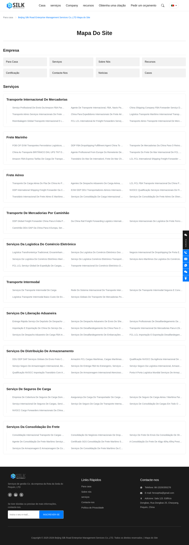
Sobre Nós (105, 61)
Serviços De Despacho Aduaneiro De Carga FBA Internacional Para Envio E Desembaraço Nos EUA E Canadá (38, 334)
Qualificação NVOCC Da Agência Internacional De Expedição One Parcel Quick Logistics (156, 359)
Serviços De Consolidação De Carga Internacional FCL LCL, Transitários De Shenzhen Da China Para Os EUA (97, 196)
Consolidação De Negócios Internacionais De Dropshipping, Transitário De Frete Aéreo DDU (97, 435)
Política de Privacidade (92, 507)
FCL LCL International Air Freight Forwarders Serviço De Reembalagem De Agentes (97, 121)
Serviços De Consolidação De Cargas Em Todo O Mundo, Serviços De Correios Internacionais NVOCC (156, 404)
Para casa (8, 17)
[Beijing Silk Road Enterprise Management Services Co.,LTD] (18, 477)
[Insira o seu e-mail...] (26, 514)
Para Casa (12, 61)
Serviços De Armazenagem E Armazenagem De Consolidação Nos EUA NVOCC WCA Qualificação (38, 448)
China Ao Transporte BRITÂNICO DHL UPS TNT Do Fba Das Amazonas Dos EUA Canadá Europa (38, 152)
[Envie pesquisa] (163, 5)
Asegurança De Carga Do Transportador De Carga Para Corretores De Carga (97, 397)
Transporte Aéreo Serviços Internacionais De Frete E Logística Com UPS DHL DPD (38, 114)
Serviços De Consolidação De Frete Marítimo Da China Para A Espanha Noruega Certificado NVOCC (97, 448)
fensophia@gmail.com (163, 493)
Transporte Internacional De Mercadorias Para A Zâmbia (156, 328)
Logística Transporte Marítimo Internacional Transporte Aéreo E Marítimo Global (156, 114)
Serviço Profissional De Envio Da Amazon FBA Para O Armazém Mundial (38, 107)
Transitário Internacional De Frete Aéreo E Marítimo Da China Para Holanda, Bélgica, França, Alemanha (38, 196)
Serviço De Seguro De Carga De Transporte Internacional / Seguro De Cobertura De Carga (97, 404)
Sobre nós (86, 492)
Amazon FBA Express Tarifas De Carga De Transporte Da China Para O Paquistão (38, 159)
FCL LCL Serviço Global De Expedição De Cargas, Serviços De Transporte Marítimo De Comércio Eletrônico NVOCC (38, 265)
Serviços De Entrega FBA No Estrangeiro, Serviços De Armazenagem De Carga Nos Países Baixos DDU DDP (97, 366)
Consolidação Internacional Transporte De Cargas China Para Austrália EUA (38, 435)
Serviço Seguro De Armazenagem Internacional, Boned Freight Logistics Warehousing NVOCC (38, 366)
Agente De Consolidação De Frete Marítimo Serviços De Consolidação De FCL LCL (38, 441)
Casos (148, 73)
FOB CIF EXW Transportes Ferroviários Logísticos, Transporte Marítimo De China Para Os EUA (38, 145)
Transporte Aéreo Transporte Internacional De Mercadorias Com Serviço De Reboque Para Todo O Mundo (156, 121)
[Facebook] (10, 495)
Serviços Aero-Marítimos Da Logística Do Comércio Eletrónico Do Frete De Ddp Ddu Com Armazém (156, 259)
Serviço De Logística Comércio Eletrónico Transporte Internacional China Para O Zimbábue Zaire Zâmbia (97, 259)
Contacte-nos (87, 502)
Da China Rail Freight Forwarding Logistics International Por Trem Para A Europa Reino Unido (97, 221)
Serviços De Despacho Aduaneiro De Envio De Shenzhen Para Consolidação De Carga (97, 321)
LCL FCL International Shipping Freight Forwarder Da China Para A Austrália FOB (156, 159)
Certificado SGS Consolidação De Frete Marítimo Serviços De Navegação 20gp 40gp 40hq (97, 441)
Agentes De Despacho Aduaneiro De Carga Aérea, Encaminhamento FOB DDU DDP (97, 183)
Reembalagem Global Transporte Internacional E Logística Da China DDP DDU (38, 121)
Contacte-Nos (60, 73)
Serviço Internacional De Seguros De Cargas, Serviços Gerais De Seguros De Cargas (38, 404)
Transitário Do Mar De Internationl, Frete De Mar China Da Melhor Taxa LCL (97, 159)
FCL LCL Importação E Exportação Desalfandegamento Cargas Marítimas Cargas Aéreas (156, 334)
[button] (174, 5)
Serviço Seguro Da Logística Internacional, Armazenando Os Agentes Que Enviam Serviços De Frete (156, 366)
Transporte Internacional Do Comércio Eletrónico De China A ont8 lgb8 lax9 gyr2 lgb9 (97, 265)
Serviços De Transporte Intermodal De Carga (34, 290)
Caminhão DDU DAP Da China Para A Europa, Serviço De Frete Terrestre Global (38, 228)
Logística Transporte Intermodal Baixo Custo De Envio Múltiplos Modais (38, 297)
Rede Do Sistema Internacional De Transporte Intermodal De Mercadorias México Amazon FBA (97, 290)
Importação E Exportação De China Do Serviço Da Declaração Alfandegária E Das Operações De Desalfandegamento (38, 328)
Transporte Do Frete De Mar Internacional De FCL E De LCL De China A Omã (156, 152)
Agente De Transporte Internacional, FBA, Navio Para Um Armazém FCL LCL (97, 107)
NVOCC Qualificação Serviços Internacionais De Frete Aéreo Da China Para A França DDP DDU (156, 190)
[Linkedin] (16, 495)
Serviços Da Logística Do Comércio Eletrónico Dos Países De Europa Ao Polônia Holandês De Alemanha (97, 252)
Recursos (150, 61)
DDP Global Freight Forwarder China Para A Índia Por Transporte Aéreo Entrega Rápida (38, 221)
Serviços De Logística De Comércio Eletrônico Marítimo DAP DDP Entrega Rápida (38, 259)
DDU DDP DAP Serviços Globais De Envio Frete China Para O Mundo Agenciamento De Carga (38, 359)
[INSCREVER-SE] (51, 514)
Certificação (12, 73)
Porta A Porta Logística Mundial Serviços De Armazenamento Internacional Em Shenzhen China (156, 372)
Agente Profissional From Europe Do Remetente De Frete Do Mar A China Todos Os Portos (97, 152)
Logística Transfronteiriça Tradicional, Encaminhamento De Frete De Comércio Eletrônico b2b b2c (38, 252)
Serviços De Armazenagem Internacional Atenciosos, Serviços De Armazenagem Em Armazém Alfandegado (97, 372)
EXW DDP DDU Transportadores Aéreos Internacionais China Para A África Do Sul (97, 190)
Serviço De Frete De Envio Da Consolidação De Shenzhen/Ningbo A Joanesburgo (156, 435)
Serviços (57, 61)
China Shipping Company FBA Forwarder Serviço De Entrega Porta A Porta (156, 107)
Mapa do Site (151, 538)
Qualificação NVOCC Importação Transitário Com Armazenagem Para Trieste (38, 372)
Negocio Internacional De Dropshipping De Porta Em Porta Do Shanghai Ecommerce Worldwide (156, 252)
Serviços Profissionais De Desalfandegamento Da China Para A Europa (156, 321)
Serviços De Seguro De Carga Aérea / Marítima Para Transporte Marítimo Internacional (156, 397)
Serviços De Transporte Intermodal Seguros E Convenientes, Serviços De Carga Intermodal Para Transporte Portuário (156, 290)
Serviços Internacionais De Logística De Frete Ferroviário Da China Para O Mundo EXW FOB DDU (156, 221)
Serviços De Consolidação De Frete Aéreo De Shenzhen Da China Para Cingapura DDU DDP (156, 196)
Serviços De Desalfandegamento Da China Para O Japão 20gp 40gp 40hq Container (97, 328)
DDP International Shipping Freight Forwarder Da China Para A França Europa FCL (38, 190)
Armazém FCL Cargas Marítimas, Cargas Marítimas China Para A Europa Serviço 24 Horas (97, 359)
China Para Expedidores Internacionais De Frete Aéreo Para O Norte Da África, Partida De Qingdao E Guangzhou (97, 114)
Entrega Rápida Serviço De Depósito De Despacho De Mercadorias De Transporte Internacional (38, 321)
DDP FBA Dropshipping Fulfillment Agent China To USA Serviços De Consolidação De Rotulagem (97, 145)
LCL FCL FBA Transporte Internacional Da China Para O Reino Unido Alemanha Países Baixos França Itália (156, 183)
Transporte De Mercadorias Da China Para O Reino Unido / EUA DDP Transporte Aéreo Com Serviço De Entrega (156, 145)
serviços (85, 497)
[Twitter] (21, 495)
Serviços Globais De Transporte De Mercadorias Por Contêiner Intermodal (97, 297)
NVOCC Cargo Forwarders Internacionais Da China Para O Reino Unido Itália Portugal (38, 410)
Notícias (103, 73)
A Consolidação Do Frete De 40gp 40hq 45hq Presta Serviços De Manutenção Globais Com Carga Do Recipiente (156, 441)
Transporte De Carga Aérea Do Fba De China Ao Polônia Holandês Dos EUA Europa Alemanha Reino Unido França (38, 183)
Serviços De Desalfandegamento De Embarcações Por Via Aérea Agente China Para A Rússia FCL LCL (97, 334)
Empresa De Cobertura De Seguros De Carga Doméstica (38, 397)
